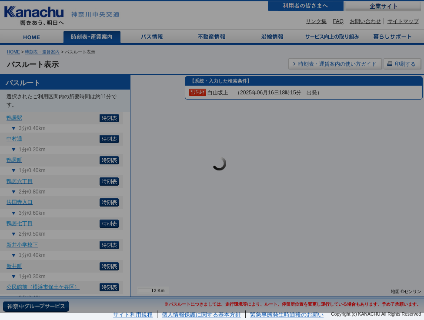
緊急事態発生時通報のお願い (287, 314)
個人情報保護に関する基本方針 (201, 314)
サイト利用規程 (133, 314)
